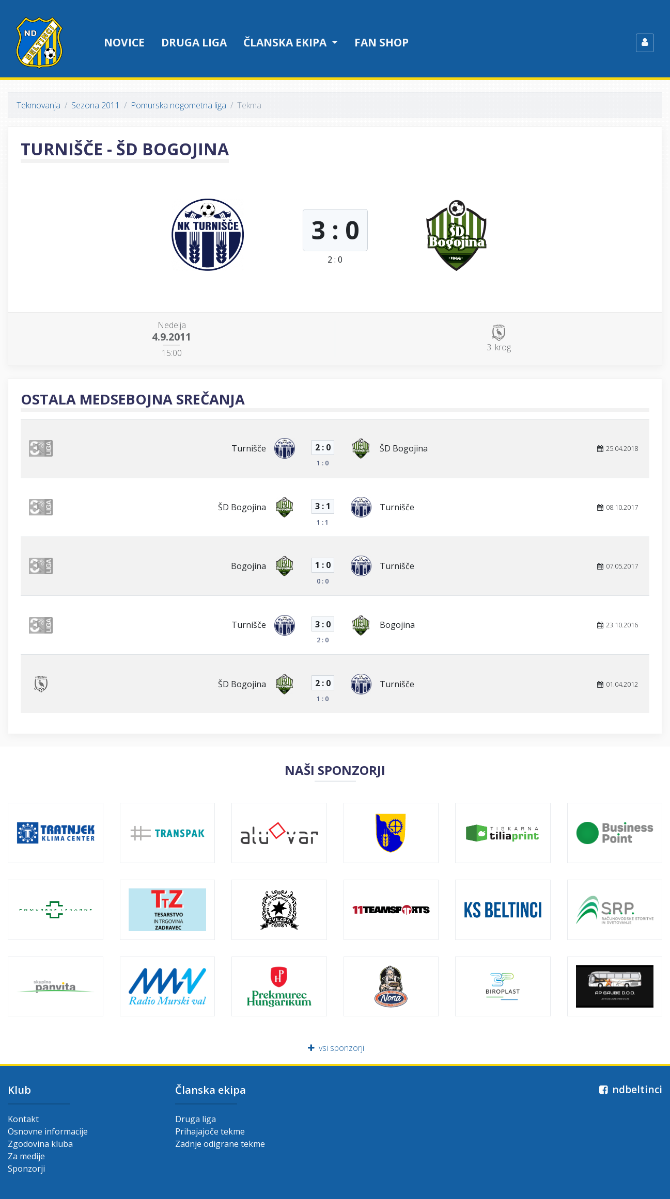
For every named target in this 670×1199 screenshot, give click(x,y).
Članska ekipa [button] (286, 42)
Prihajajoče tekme (210, 1131)
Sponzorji (26, 1168)
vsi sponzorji (335, 1048)
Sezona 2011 (95, 105)
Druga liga (194, 42)
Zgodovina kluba (40, 1143)
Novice (124, 42)
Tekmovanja (38, 105)
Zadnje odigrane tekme (220, 1143)
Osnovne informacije (48, 1131)
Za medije (26, 1156)
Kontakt (23, 1119)
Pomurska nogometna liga (178, 105)
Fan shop (381, 42)
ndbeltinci (629, 1089)
